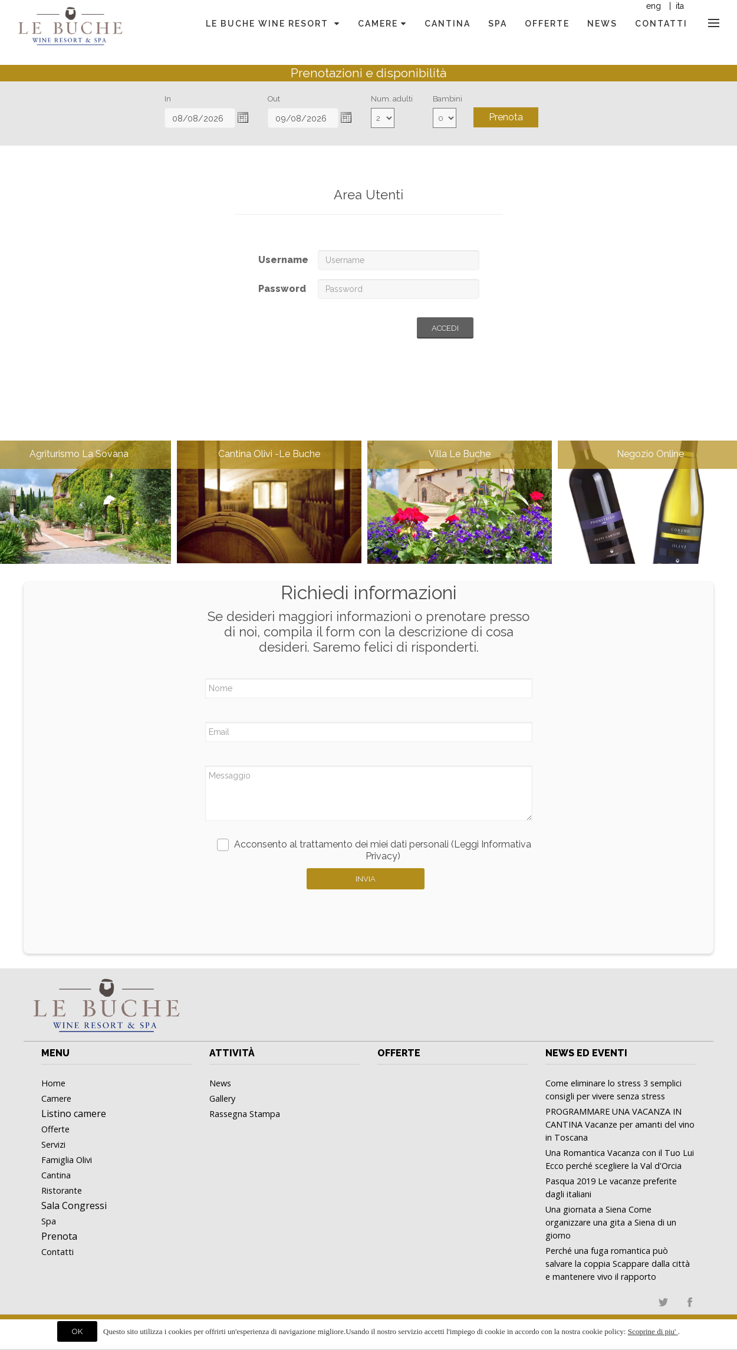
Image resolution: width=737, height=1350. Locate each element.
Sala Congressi (74, 1205)
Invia (366, 879)
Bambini (447, 98)
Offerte (398, 1053)
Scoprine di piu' (653, 1331)
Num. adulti (392, 98)
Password (282, 288)
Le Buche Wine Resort (273, 23)
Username (283, 259)
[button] (243, 117)
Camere (382, 23)
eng (653, 6)
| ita (675, 6)
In (167, 98)
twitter (663, 1302)
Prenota (506, 117)
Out (274, 98)
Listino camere (73, 1113)
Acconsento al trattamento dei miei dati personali (374, 850)
